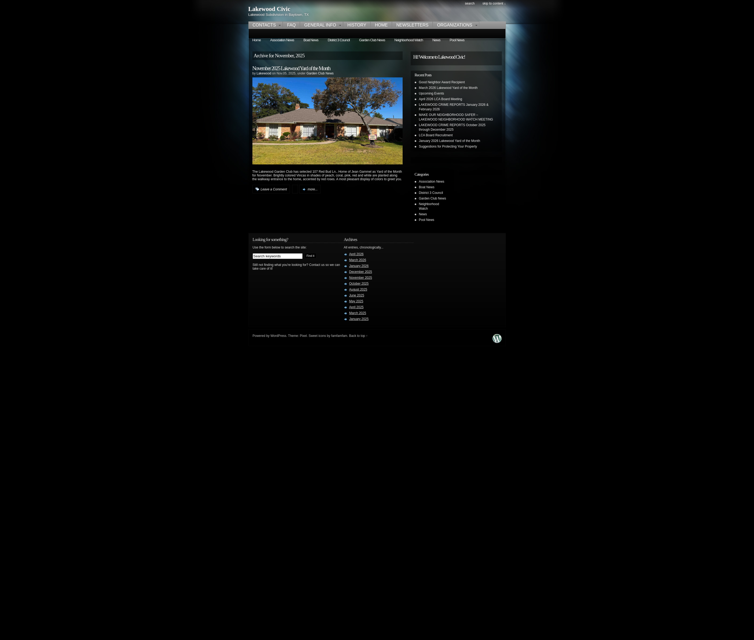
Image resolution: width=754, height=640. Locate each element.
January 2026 (359, 266)
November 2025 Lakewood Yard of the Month (291, 68)
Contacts (264, 25)
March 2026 (357, 260)
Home (381, 25)
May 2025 (356, 301)
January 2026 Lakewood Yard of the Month (449, 141)
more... (313, 189)
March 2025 (357, 313)
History (356, 25)
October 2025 (359, 283)
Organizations (454, 25)
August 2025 (358, 289)
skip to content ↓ (494, 3)
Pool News (457, 40)
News (436, 40)
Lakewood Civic (269, 9)
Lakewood (264, 73)
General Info (320, 25)
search (470, 3)
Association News (282, 40)
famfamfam (339, 336)
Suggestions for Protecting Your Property (448, 146)
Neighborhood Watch (408, 40)
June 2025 (356, 295)
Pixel (303, 336)
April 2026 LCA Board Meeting (440, 99)
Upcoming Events (431, 93)
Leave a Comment (274, 189)
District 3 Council (339, 40)
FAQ (291, 25)
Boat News (310, 40)
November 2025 (360, 278)
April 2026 (356, 254)
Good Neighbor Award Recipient (442, 82)
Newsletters (412, 25)
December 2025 (360, 272)
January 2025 (359, 319)
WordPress (278, 336)
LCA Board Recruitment (436, 135)
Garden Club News (372, 40)
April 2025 (356, 307)
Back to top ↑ (358, 336)
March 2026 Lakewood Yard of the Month (448, 88)
